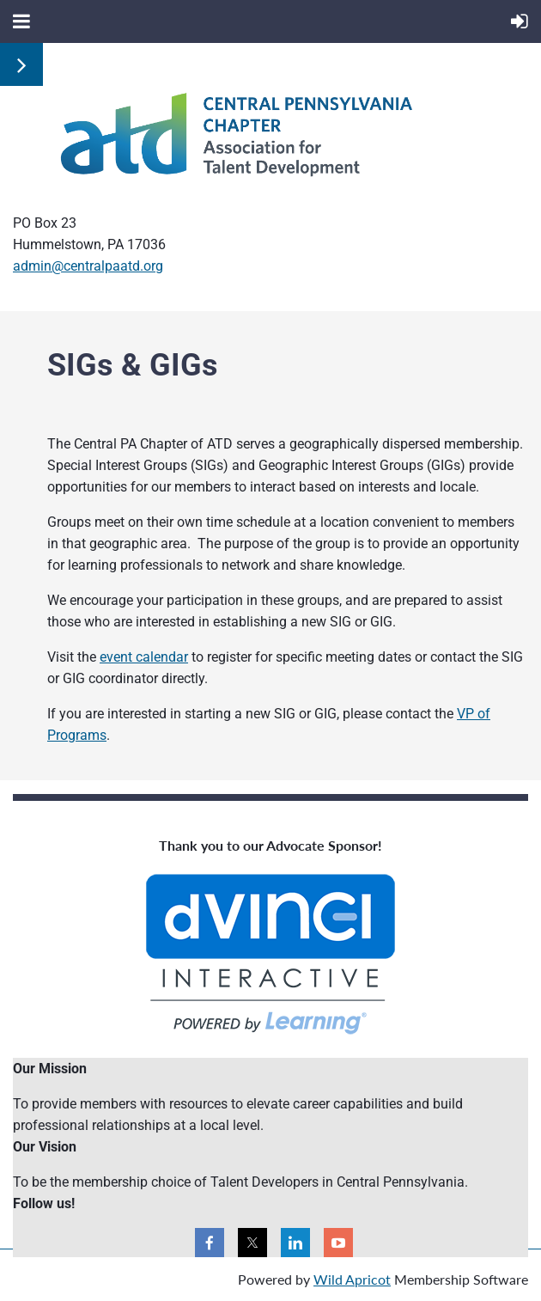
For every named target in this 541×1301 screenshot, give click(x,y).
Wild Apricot (352, 1279)
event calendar (144, 657)
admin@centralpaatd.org (88, 266)
